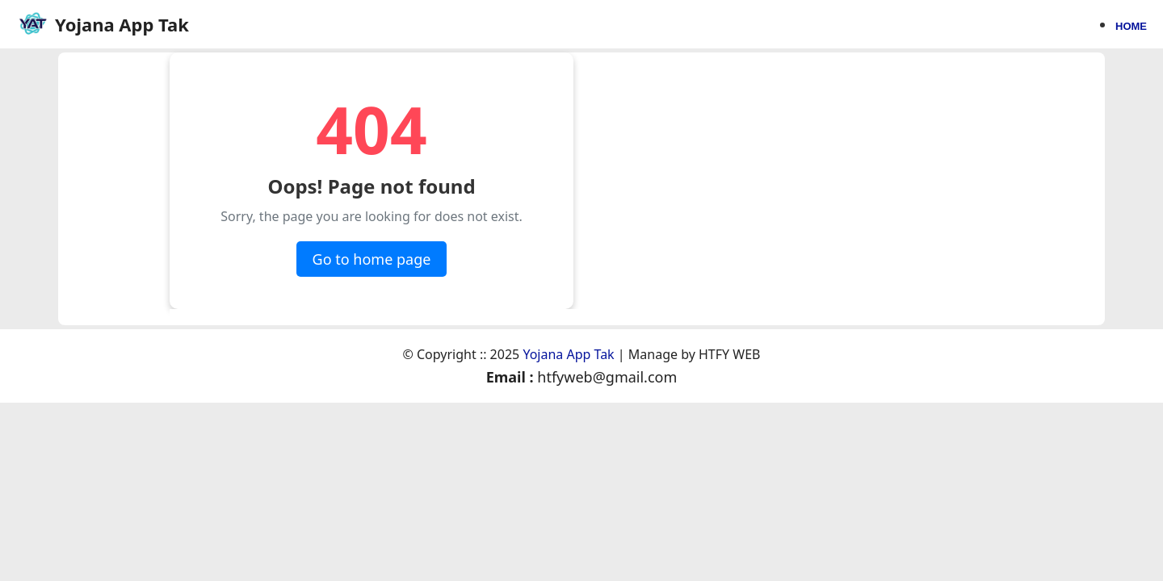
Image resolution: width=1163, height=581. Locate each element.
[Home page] (102, 24)
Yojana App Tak (568, 354)
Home (1131, 25)
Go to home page (372, 259)
